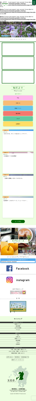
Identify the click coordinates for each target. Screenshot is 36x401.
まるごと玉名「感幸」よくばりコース (18, 351)
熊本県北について (18, 322)
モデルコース (18, 347)
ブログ (18, 118)
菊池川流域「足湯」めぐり (18, 353)
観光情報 (18, 113)
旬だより (18, 333)
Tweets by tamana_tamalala (9, 261)
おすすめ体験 (18, 327)
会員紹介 (18, 124)
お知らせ (18, 103)
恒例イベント (18, 324)
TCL (18, 98)
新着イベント (18, 108)
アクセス (18, 329)
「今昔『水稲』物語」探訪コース (18, 349)
